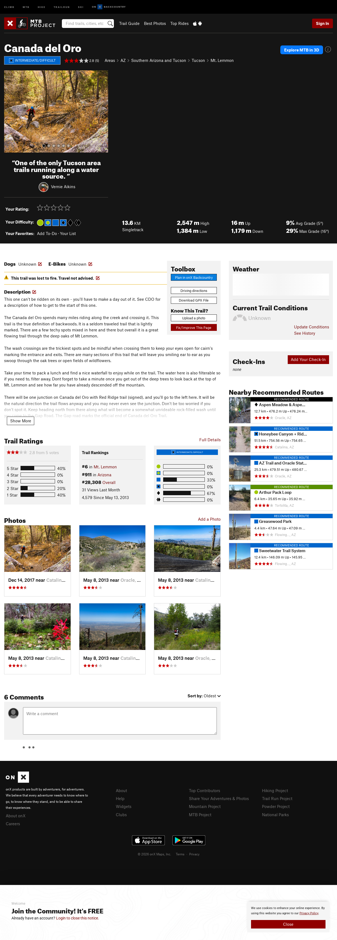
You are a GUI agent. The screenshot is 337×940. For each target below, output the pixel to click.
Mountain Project (205, 806)
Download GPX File (194, 300)
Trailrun (62, 6)
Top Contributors (204, 790)
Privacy (194, 854)
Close (288, 924)
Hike (41, 6)
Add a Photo (209, 519)
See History (304, 333)
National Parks (275, 814)
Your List (68, 233)
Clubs (121, 814)
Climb (9, 6)
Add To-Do (47, 233)
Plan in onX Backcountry (194, 277)
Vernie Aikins (63, 186)
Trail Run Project (277, 798)
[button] (9, 111)
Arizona (104, 474)
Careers (13, 823)
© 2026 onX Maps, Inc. (154, 854)
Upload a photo (193, 318)
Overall (109, 482)
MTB (26, 6)
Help (120, 798)
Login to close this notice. (77, 918)
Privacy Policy (308, 913)
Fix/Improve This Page (193, 327)
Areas (110, 60)
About (121, 790)
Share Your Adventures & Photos (219, 798)
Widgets (123, 806)
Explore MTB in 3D (301, 49)
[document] (288, 916)
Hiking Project (275, 790)
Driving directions (193, 290)
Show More (20, 420)
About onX (15, 815)
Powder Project (276, 806)
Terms (180, 854)
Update (311, 326)
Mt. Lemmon (222, 60)
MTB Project (200, 814)
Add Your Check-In (308, 359)
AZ (123, 60)
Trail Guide (129, 23)
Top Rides (179, 23)
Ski (81, 6)
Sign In (322, 23)
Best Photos (155, 23)
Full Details (210, 439)
